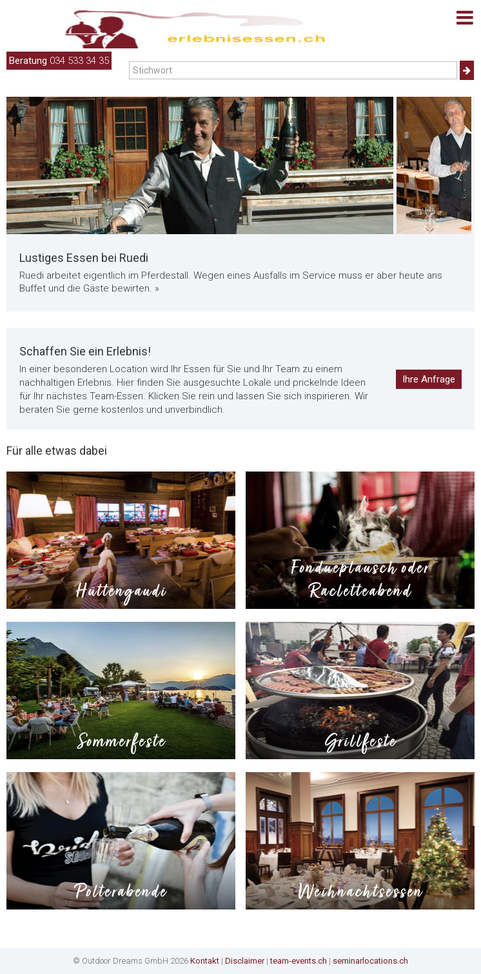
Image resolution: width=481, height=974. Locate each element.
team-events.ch (298, 961)
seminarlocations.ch (370, 961)
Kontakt (204, 961)
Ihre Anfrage (428, 379)
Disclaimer (244, 961)
